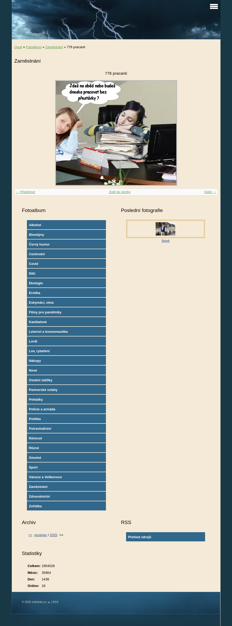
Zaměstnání (54, 47)
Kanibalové (38, 322)
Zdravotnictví (39, 496)
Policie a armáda (42, 409)
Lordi (33, 341)
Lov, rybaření (39, 351)
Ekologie (36, 283)
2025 (53, 535)
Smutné (35, 458)
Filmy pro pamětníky (45, 312)
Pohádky (36, 399)
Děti (32, 273)
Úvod (18, 47)
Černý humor (39, 244)
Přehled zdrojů (139, 537)
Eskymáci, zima (41, 302)
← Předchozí (25, 192)
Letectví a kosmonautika (48, 332)
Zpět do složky (120, 192)
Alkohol (35, 225)
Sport (33, 467)
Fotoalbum (34, 47)
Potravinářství (40, 429)
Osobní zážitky (40, 380)
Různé (34, 448)
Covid (33, 264)
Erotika (34, 293)
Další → (210, 192)
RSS (55, 601)
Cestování (37, 254)
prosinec (40, 535)
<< (30, 535)
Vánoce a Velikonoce (45, 477)
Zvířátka (35, 506)
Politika (35, 419)
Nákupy (35, 361)
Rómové (35, 438)
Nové (33, 370)
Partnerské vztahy (43, 390)
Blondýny (36, 235)
